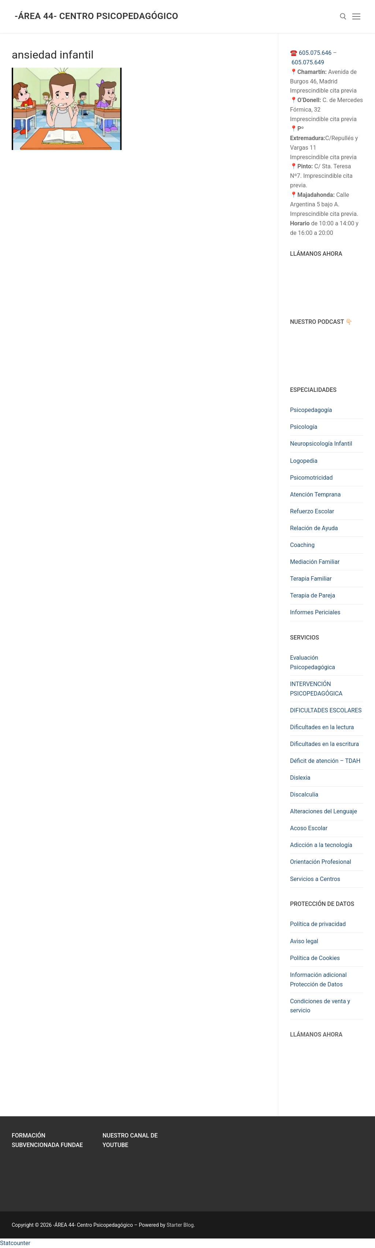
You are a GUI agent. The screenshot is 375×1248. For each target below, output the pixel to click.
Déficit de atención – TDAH (325, 760)
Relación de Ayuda (314, 528)
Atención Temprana (315, 494)
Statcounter (15, 1243)
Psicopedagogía (311, 409)
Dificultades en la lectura (322, 727)
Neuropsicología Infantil (321, 443)
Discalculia (304, 794)
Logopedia (304, 460)
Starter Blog (180, 1225)
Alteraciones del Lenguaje (323, 811)
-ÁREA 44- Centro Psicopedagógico (96, 16)
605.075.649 (308, 62)
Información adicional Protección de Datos (318, 979)
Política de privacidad (318, 924)
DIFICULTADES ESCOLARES (325, 710)
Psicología (303, 426)
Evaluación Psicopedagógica (312, 662)
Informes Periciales (315, 612)
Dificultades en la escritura (324, 744)
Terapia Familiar (311, 578)
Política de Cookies (315, 958)
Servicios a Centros (315, 879)
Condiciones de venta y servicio (320, 1006)
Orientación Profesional (320, 861)
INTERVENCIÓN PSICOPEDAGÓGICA (316, 689)
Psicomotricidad (311, 477)
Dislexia (300, 777)
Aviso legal (304, 941)
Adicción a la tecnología (321, 845)
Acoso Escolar (308, 828)
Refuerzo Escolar (312, 511)
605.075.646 (315, 52)
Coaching (302, 544)
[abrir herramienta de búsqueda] (343, 16)
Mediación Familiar (314, 561)
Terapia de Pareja (312, 595)
